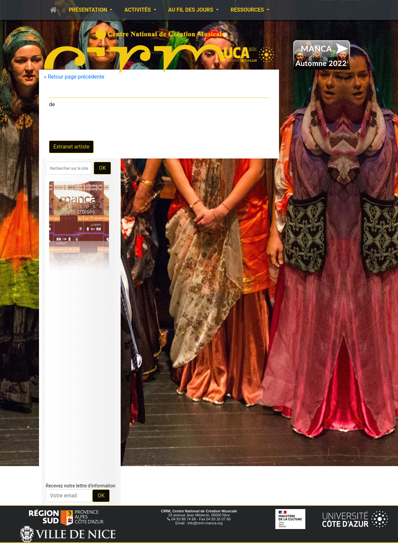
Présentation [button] (88, 10)
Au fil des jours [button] (191, 10)
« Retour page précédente (74, 77)
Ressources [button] (248, 10)
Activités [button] (138, 10)
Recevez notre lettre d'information (80, 485)
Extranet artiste (71, 146)
